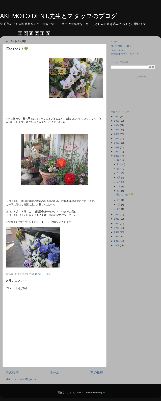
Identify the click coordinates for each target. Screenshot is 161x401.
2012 (117, 232)
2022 (117, 134)
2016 (117, 214)
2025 (117, 121)
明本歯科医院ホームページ (125, 54)
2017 (117, 156)
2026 (117, 116)
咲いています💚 (124, 194)
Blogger (101, 392)
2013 (117, 227)
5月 (119, 190)
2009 (117, 245)
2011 (117, 236)
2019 (117, 147)
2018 (117, 151)
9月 (119, 173)
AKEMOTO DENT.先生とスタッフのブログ (58, 16)
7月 (119, 182)
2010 (117, 241)
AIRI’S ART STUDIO (121, 46)
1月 (119, 209)
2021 (117, 138)
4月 (119, 200)
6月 (119, 186)
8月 (119, 177)
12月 (119, 160)
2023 (117, 129)
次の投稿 (12, 372)
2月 (119, 204)
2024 (117, 125)
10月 (119, 169)
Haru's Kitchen (118, 50)
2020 (117, 143)
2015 (117, 219)
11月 (119, 164)
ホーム (54, 372)
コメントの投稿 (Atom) (24, 379)
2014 (117, 223)
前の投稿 (96, 372)
